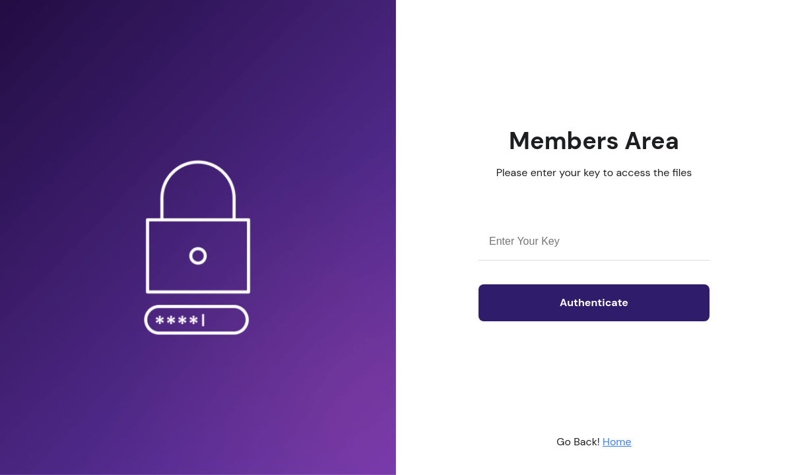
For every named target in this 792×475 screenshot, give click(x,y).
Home (617, 442)
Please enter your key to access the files (594, 172)
